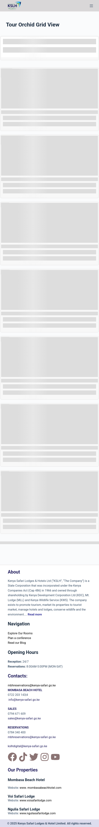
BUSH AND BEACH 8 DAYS (20, 179)
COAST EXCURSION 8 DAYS (21, 313)
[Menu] (91, 5)
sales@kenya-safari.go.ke (24, 718)
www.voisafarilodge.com (36, 800)
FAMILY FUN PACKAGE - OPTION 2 (25, 515)
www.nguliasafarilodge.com (38, 813)
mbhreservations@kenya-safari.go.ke (32, 685)
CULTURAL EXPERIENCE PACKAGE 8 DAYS (30, 380)
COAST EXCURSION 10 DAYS (21, 246)
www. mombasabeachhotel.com (41, 787)
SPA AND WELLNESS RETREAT (23, 112)
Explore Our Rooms (20, 633)
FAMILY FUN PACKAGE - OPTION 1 (25, 447)
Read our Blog (17, 642)
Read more (35, 614)
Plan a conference (19, 638)
